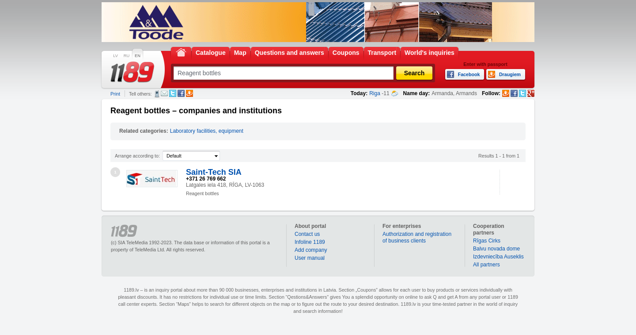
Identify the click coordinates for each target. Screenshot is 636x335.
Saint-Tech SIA (214, 172)
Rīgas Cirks (486, 241)
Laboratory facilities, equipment (206, 131)
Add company (311, 250)
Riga (374, 93)
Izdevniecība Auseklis (498, 257)
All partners (486, 265)
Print (115, 93)
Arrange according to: (137, 155)
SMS (157, 93)
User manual (310, 258)
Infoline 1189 (310, 242)
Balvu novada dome (496, 249)
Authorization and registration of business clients (416, 237)
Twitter (172, 93)
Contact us (307, 234)
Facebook (181, 93)
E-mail (164, 93)
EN (137, 56)
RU (126, 56)
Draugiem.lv (189, 93)
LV (115, 56)
